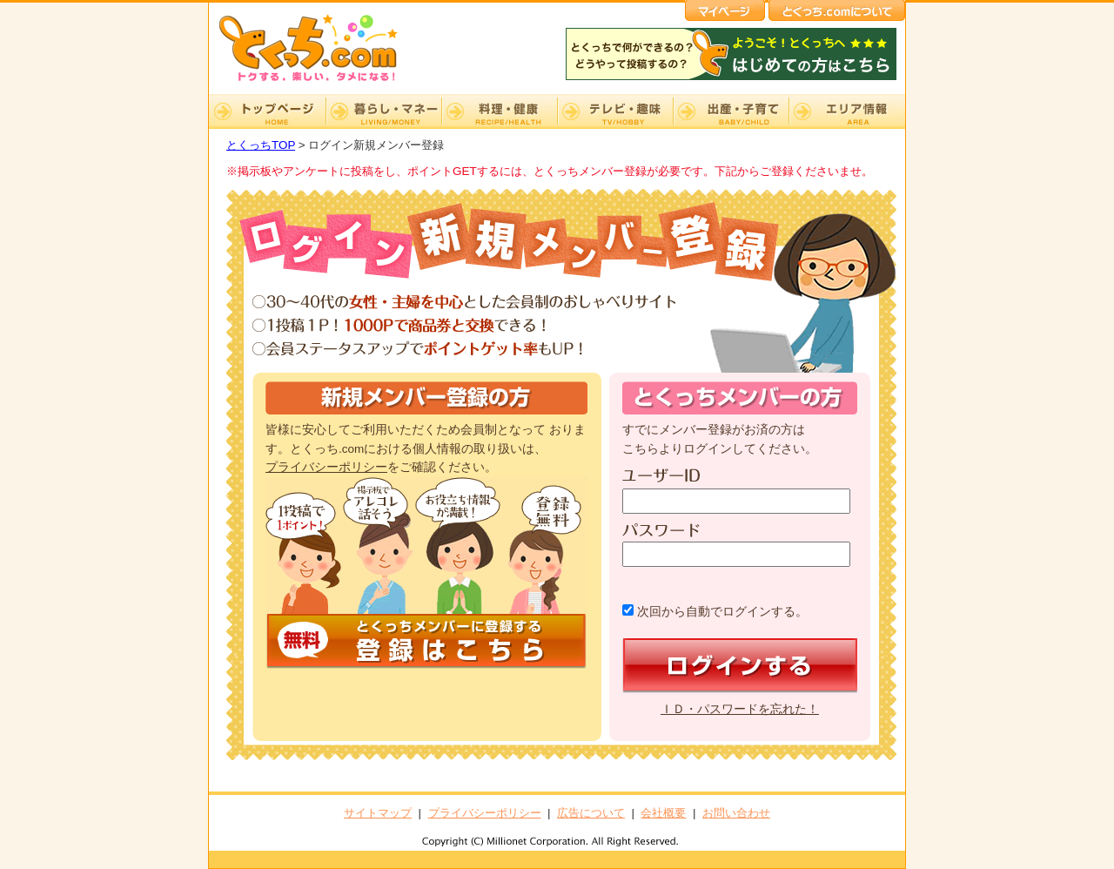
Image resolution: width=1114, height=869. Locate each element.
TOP (267, 111)
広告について (591, 812)
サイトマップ (378, 812)
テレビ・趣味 (615, 111)
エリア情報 (847, 111)
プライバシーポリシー (326, 467)
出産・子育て (731, 111)
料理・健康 (499, 111)
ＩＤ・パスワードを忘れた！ (740, 709)
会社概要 (663, 812)
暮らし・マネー (383, 111)
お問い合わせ (736, 812)
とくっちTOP (260, 145)
